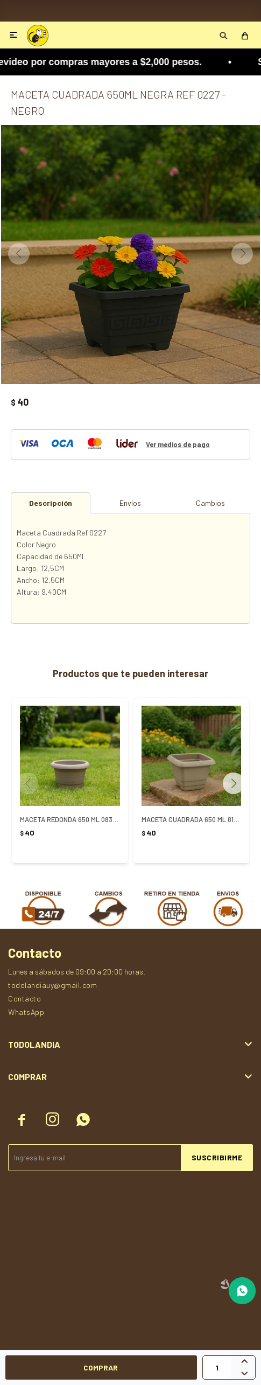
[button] (237, 783)
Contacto (24, 998)
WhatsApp (26, 1012)
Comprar (100, 1367)
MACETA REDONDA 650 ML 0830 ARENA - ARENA (70, 819)
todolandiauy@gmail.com (52, 985)
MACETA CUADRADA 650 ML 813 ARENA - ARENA (192, 819)
